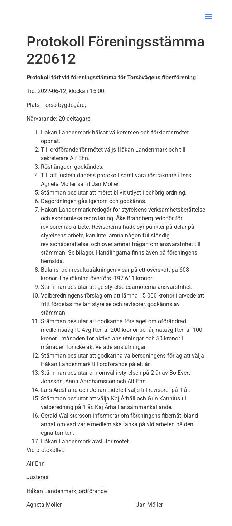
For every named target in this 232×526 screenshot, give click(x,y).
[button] (208, 16)
